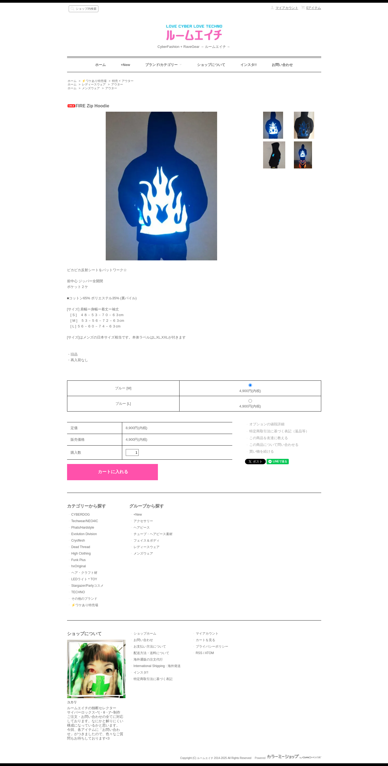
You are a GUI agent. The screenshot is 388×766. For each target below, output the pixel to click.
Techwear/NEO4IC (84, 521)
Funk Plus (78, 560)
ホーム (100, 65)
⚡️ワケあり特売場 (94, 80)
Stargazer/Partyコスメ (87, 586)
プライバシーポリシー (212, 646)
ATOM (209, 653)
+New (125, 65)
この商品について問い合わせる (274, 445)
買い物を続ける (261, 451)
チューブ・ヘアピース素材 (153, 534)
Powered (288, 758)
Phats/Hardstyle (82, 527)
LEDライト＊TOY (84, 579)
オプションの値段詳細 (266, 424)
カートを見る (205, 640)
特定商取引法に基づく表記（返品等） (279, 431)
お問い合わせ (282, 65)
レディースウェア (94, 84)
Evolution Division (84, 534)
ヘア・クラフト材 (84, 573)
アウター (117, 84)
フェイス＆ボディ (147, 540)
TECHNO (78, 592)
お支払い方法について (150, 646)
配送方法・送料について (151, 653)
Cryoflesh (78, 540)
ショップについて (211, 65)
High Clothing (81, 553)
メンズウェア (91, 88)
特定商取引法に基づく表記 (153, 679)
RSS (199, 653)
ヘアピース (142, 527)
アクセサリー (143, 521)
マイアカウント (287, 8)
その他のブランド (84, 599)
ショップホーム (145, 633)
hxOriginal (78, 566)
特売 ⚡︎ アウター (123, 80)
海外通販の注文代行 (148, 659)
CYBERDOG (80, 514)
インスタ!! (248, 65)
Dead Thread (80, 547)
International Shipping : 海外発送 (157, 666)
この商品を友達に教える (268, 438)
